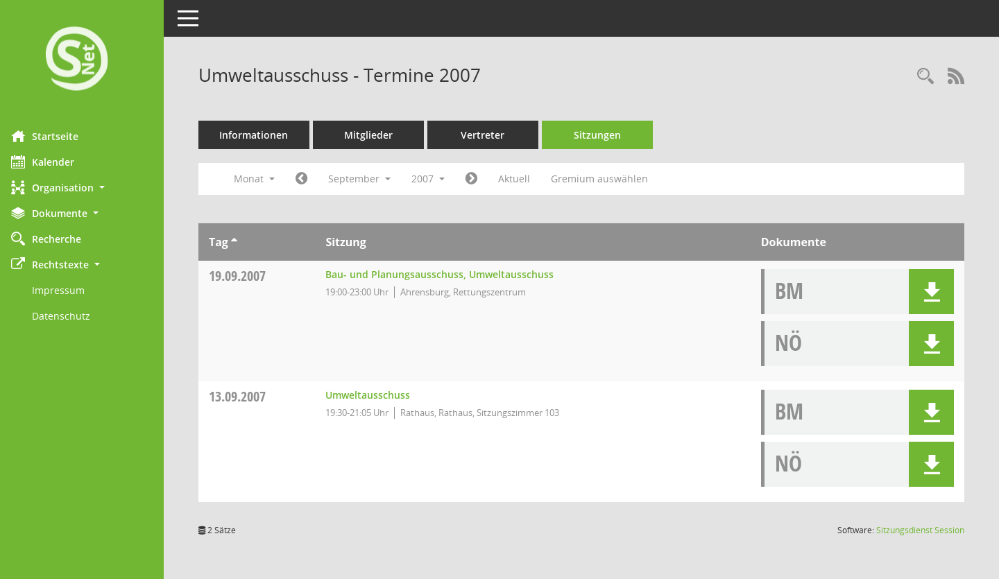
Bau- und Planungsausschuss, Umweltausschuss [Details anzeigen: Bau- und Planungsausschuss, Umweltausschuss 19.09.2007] (448, 274)
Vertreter (493, 134)
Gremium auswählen (609, 178)
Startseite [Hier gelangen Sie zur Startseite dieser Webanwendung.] (54, 136)
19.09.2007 (247, 275)
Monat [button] (264, 178)
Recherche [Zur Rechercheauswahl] (56, 238)
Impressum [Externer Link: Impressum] (68, 290)
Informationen (264, 134)
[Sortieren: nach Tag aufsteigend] (244, 242)
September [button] (369, 178)
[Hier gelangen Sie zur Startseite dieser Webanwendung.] (86, 60)
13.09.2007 (247, 396)
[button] (86, 187)
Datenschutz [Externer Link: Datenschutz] (71, 315)
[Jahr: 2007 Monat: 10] (481, 178)
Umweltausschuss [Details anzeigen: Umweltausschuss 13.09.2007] (376, 394)
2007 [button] (437, 178)
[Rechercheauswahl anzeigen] (925, 76)
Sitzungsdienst (920, 530)
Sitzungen (607, 134)
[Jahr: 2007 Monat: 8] (311, 178)
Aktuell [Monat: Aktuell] (524, 178)
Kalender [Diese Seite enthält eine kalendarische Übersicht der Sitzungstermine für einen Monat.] (52, 161)
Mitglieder (378, 134)
